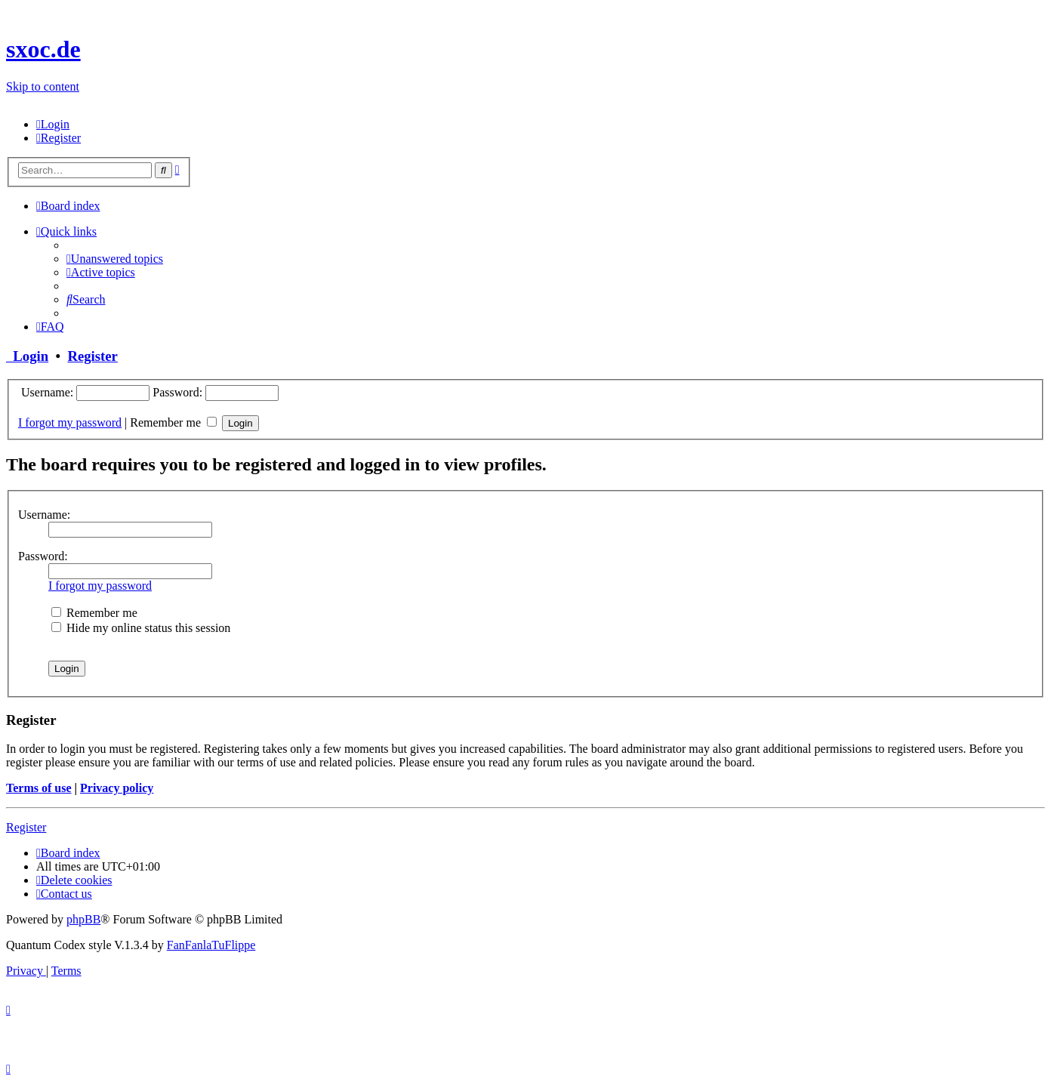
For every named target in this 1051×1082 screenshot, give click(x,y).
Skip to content (42, 86)
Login (27, 356)
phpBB (83, 919)
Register (92, 356)
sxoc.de (43, 49)
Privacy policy (116, 787)
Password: (43, 556)
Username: (44, 514)
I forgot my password (70, 422)
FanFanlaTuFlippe (211, 945)
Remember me (173, 422)
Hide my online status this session (140, 627)
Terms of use (39, 787)
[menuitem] (52, 124)
